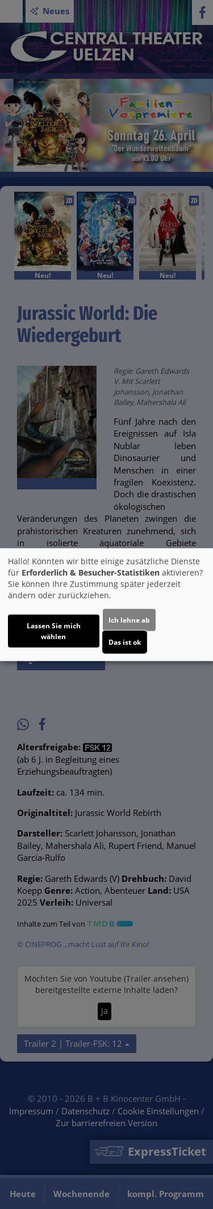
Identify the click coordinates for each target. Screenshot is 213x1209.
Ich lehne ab (129, 619)
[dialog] (106, 604)
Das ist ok (124, 641)
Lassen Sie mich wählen (54, 630)
